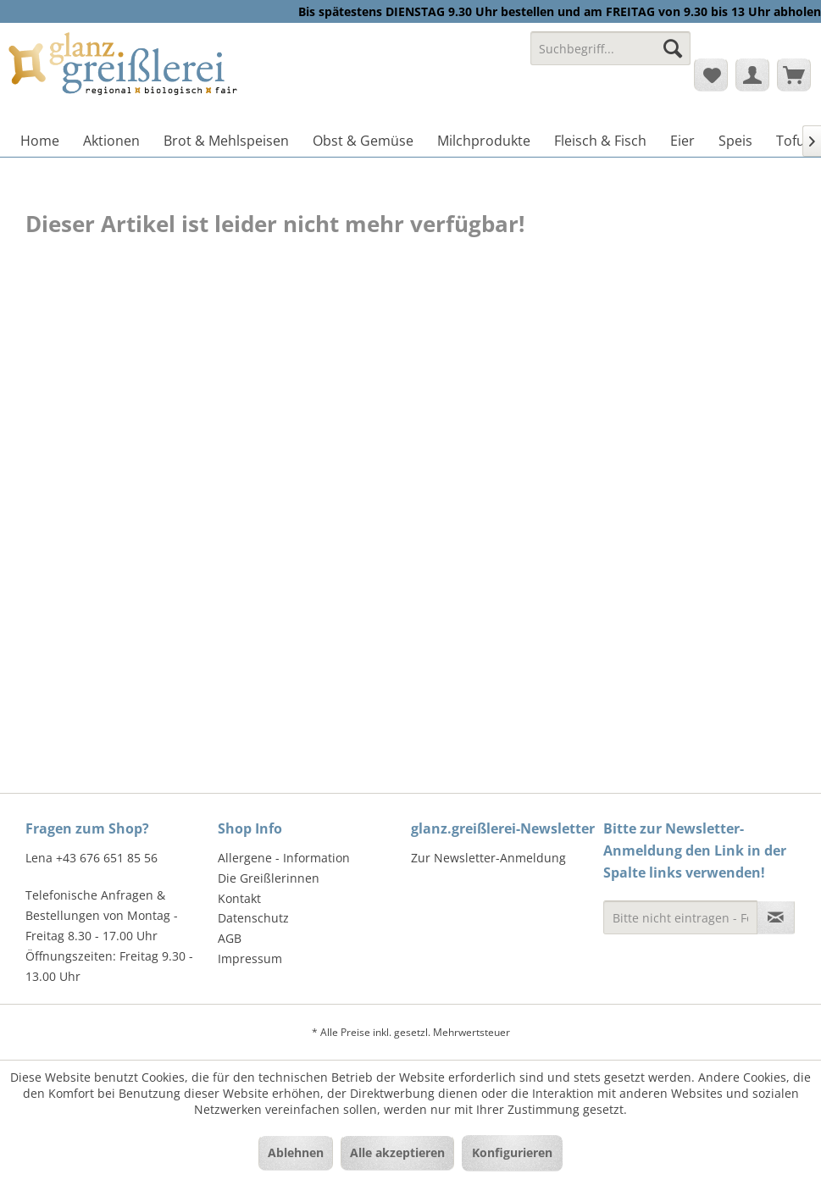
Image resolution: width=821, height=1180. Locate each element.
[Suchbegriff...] (610, 48)
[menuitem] (610, 56)
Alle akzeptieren (397, 1152)
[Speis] (735, 141)
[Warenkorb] (794, 74)
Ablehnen (296, 1152)
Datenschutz (253, 918)
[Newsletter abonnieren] (776, 917)
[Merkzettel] (711, 74)
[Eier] (682, 141)
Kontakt (239, 898)
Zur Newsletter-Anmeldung (488, 858)
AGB (229, 938)
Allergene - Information (284, 858)
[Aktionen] (111, 141)
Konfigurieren (512, 1152)
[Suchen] (673, 48)
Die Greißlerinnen (268, 878)
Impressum (250, 958)
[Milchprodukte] (483, 141)
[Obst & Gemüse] (363, 141)
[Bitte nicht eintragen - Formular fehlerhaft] (680, 917)
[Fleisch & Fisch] (600, 141)
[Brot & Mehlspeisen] (226, 141)
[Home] (39, 141)
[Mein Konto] (752, 74)
